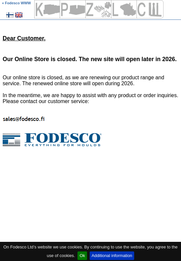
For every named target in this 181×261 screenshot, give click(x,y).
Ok (82, 255)
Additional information (112, 255)
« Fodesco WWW (16, 3)
